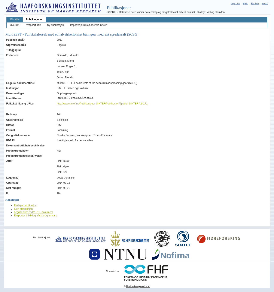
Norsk (265, 3)
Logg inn (235, 3)
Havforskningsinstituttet (138, 286)
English (255, 3)
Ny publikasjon (55, 25)
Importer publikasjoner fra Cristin (88, 25)
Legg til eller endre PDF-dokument (33, 212)
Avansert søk (33, 25)
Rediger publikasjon (25, 205)
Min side (14, 19)
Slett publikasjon (23, 208)
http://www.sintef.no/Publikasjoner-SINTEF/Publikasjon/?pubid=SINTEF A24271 (102, 103)
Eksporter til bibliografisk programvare (35, 215)
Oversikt (14, 25)
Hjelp (245, 3)
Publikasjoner (34, 19)
